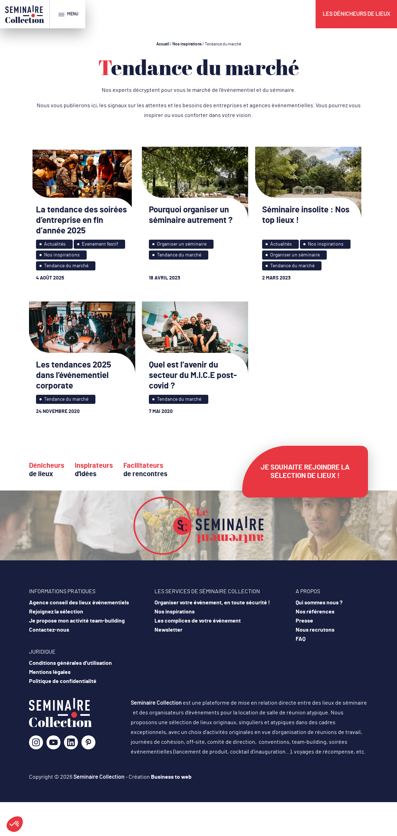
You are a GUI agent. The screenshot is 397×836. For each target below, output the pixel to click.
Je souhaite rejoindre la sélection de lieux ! (305, 471)
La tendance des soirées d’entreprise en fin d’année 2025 (81, 220)
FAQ (300, 639)
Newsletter (168, 630)
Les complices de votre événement (197, 621)
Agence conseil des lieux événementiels (79, 602)
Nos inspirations (187, 44)
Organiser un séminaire (182, 244)
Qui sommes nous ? (319, 602)
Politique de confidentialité (62, 681)
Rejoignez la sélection (56, 612)
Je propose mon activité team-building (77, 621)
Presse (304, 621)
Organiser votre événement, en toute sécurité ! (212, 602)
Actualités (55, 244)
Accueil (162, 44)
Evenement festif (100, 244)
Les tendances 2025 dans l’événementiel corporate (73, 375)
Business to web (171, 777)
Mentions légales (50, 672)
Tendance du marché (66, 265)
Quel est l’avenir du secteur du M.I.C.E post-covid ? (193, 375)
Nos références (315, 612)
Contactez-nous (49, 630)
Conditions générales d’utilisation (70, 663)
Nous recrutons (315, 630)
